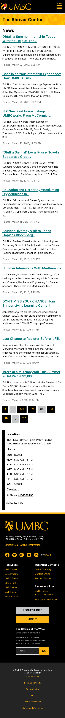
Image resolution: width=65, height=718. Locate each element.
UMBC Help (10, 583)
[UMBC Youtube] (29, 555)
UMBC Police (41, 591)
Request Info (33, 610)
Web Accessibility (32, 702)
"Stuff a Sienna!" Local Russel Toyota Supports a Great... (30, 154)
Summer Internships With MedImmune (31, 268)
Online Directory (43, 569)
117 (24, 419)
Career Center (12, 574)
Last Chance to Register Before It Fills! (32, 339)
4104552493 (25, 495)
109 (22, 410)
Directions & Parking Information (23, 544)
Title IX (32, 695)
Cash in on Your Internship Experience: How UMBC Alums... (31, 76)
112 (51, 410)
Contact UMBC (42, 574)
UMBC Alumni (11, 569)
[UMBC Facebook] (7, 555)
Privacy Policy (32, 689)
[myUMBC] (46, 555)
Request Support (43, 578)
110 (32, 410)
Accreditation (32, 676)
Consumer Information (32, 708)
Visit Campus (11, 592)
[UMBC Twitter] (14, 555)
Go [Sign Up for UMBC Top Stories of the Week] (44, 651)
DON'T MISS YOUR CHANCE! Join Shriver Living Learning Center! (28, 303)
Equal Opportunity (32, 683)
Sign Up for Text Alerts (46, 599)
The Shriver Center (22, 19)
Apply (32, 619)
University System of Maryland (38, 670)
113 (6, 419)
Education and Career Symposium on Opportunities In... (30, 192)
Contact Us (16, 503)
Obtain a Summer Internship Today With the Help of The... (28, 39)
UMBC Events (11, 578)
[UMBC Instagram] (21, 555)
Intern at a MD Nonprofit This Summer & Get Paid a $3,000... (31, 374)
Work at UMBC (12, 596)
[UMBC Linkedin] (36, 555)
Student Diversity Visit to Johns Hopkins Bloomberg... (26, 233)
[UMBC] (16, 6)
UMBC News (11, 587)
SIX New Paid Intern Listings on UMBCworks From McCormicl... (26, 113)
